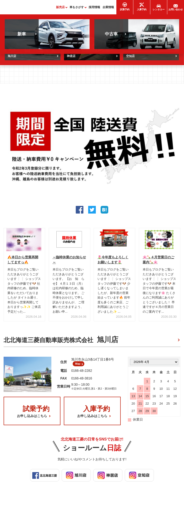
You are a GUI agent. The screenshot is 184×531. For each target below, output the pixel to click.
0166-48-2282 (81, 375)
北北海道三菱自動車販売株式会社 (61, 342)
